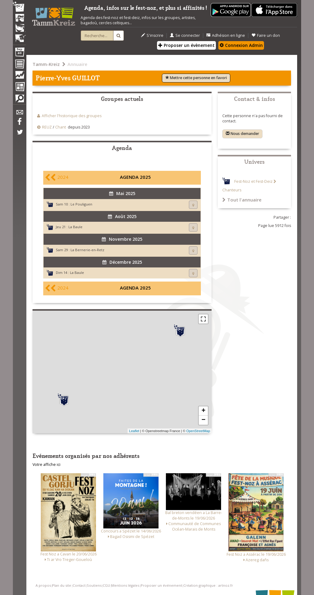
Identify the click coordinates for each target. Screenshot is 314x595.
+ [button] (203, 411)
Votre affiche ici (46, 464)
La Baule (75, 227)
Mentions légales (125, 585)
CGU (106, 585)
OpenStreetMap (198, 431)
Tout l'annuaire (242, 200)
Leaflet (134, 431)
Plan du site (61, 585)
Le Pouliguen (81, 204)
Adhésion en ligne (225, 35)
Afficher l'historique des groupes (71, 115)
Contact (79, 585)
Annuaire (77, 64)
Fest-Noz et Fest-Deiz (253, 181)
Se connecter (185, 35)
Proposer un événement (161, 585)
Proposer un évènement (186, 45)
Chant (60, 127)
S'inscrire (152, 35)
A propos (43, 585)
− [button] (203, 420)
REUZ (47, 127)
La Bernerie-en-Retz (87, 250)
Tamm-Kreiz (46, 64)
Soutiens (94, 585)
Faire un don (265, 35)
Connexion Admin (241, 45)
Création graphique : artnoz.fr (208, 585)
